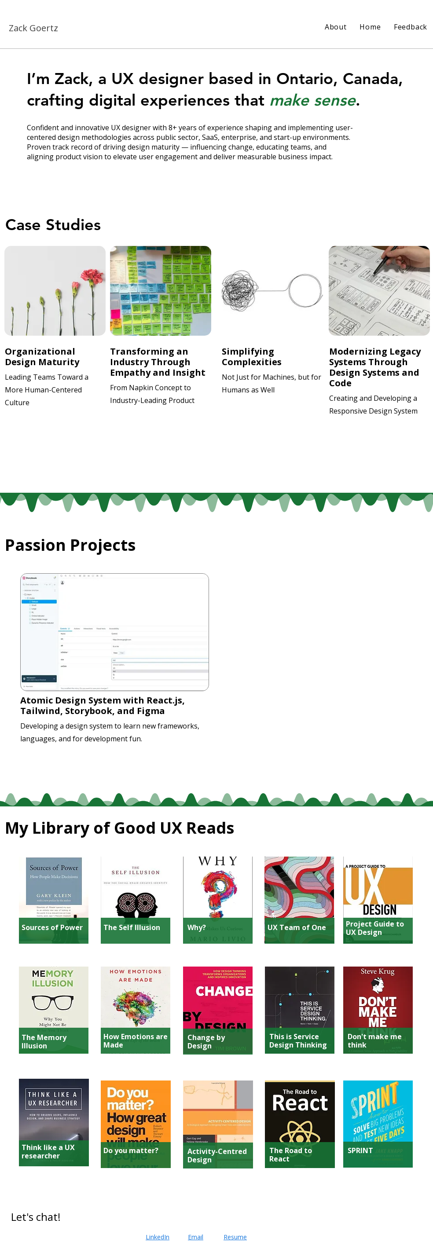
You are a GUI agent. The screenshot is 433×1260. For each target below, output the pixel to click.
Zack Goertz (33, 28)
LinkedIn (157, 1237)
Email (195, 1237)
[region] (56, 339)
